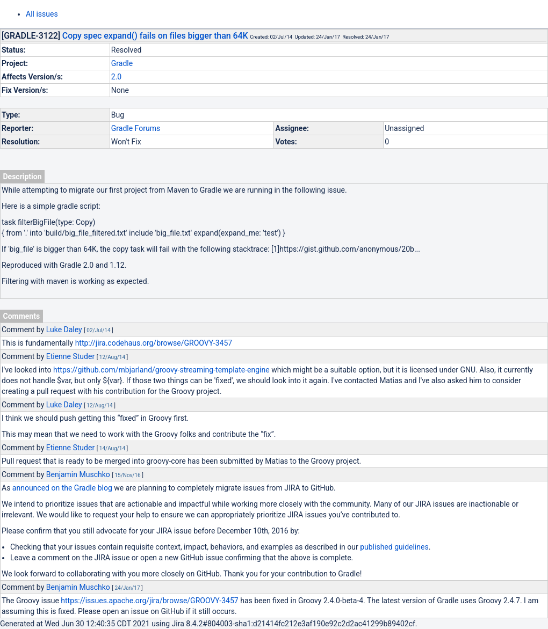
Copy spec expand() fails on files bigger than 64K (155, 36)
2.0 (116, 76)
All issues (42, 14)
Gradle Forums (135, 128)
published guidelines (394, 547)
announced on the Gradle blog (62, 488)
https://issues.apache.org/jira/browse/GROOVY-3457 (149, 600)
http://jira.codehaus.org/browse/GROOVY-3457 (154, 343)
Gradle (122, 63)
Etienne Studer (70, 356)
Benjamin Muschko (78, 474)
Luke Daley (64, 329)
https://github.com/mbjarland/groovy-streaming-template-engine (161, 369)
